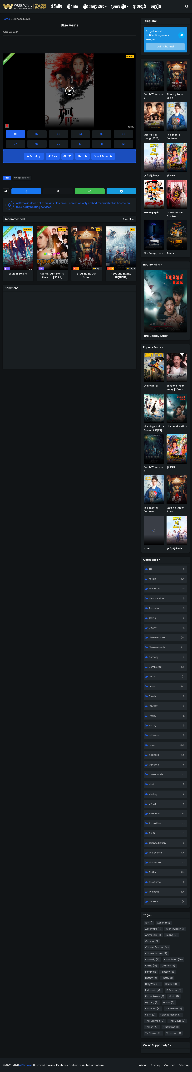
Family (152, 696)
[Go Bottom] (103, 156)
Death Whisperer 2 (153, 95)
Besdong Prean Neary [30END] (175, 387)
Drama (152, 686)
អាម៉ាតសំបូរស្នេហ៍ (151, 212)
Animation (154, 608)
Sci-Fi (152, 833)
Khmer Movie (156, 774)
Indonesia (154, 754)
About (143, 1065)
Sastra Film (155, 823)
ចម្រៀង (156, 6)
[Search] (187, 6)
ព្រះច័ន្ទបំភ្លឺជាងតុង (151, 175)
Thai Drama (155, 852)
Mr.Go (147, 548)
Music (152, 784)
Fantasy (153, 706)
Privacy (155, 1065)
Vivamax (153, 901)
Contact (169, 1065)
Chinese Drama (157, 637)
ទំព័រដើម (56, 6)
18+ (150, 569)
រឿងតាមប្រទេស (93, 6)
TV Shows (154, 891)
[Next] (82, 156)
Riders (170, 253)
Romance (154, 813)
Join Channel (165, 46)
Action (152, 578)
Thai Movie (155, 862)
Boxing (152, 618)
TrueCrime (155, 882)
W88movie (25, 1065)
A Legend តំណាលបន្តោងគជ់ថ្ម (121, 275)
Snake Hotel (151, 385)
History (152, 725)
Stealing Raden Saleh (87, 275)
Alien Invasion (156, 598)
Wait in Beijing (18, 274)
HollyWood (154, 735)
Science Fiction (157, 843)
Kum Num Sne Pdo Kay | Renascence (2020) (174, 214)
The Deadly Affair (156, 336)
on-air (152, 803)
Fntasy (152, 715)
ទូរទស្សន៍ (139, 6)
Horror (152, 745)
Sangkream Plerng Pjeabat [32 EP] (52, 275)
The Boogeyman (153, 253)
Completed (155, 667)
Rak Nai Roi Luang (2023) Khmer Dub (151, 136)
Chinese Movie (21, 19)
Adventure (154, 588)
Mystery (153, 794)
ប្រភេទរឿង (118, 6)
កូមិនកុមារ (171, 175)
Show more (128, 219)
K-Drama (154, 764)
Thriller (152, 872)
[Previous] (53, 156)
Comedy (153, 657)
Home (6, 19)
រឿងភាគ (72, 6)
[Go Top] (34, 156)
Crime (152, 676)
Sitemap (184, 1065)
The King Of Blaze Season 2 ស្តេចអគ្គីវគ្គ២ (154, 428)
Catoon (153, 627)
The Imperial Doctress (174, 136)
